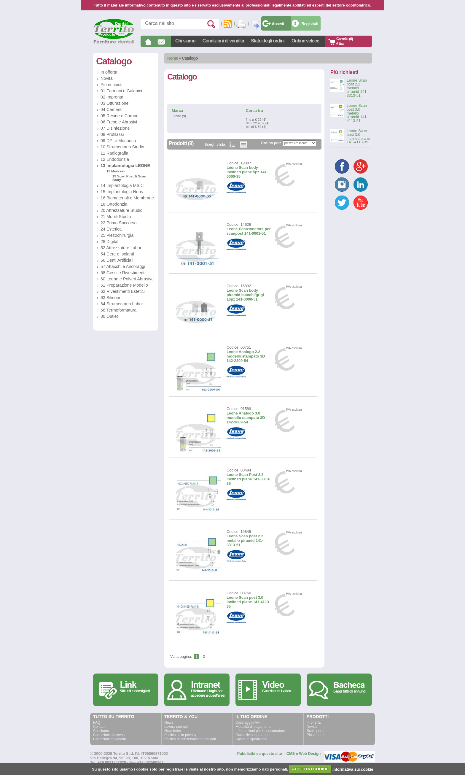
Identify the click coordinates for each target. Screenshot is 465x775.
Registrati (309, 23)
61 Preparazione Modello (124, 285)
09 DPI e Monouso (118, 140)
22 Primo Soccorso (119, 222)
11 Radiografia (114, 153)
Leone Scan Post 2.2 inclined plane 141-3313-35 (248, 479)
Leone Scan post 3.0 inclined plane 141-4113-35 (248, 602)
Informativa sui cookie (352, 769)
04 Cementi (111, 109)
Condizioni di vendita (223, 40)
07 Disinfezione (115, 128)
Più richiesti (111, 84)
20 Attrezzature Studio (122, 210)
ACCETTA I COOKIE (310, 769)
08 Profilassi (112, 134)
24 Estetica (111, 229)
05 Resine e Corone (119, 115)
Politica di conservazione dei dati (190, 739)
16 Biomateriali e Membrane (127, 198)
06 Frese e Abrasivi (119, 122)
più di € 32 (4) (256, 126)
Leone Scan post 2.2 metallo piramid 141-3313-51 (245, 540)
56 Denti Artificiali (117, 260)
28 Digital (109, 241)
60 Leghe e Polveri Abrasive (127, 279)
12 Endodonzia (115, 159)
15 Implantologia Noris (122, 191)
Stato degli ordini (267, 40)
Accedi (278, 23)
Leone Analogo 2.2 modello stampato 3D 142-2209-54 (246, 356)
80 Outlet (109, 316)
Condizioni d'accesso (109, 735)
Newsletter (172, 731)
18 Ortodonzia (114, 204)
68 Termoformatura (118, 310)
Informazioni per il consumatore (260, 731)
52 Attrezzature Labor (121, 247)
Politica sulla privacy (180, 735)
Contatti (99, 727)
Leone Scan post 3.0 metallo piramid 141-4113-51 (357, 113)
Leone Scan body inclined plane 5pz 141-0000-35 (247, 172)
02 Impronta (112, 97)
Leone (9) (179, 116)
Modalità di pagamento (253, 727)
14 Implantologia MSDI (122, 185)
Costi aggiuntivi (247, 722)
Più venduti (315, 735)
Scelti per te (316, 731)
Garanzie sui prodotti (251, 735)
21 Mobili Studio (116, 216)
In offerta (109, 72)
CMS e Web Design (303, 753)
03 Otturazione (114, 103)
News (168, 722)
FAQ (96, 722)
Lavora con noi (176, 727)
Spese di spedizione (251, 739)
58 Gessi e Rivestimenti (123, 272)
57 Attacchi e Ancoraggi (123, 266)
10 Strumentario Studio (122, 146)
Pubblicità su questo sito (259, 753)
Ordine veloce (305, 40)
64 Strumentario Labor (122, 303)
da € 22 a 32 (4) (257, 123)
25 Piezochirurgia (117, 235)
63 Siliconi (110, 297)
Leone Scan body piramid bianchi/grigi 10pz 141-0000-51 (245, 294)
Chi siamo (185, 40)
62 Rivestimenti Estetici (123, 291)
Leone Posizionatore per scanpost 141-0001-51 (249, 231)
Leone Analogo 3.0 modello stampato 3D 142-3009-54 (246, 417)
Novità (107, 78)
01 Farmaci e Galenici (121, 90)
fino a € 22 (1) (256, 119)
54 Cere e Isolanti (117, 254)
